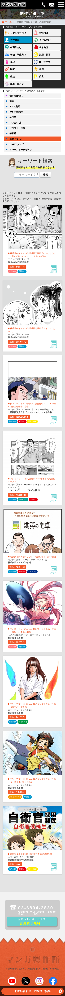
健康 (41, 69)
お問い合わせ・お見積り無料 (38, 992)
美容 (12, 62)
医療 (12, 69)
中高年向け (15, 47)
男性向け (14, 40)
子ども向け (44, 40)
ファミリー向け (18, 33)
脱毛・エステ (17, 84)
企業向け (43, 47)
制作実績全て (13, 95)
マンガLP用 (12, 122)
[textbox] (26, 175)
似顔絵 (10, 133)
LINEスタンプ (14, 144)
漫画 (9, 101)
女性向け (43, 33)
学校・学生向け (18, 54)
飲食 (41, 76)
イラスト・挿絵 (14, 128)
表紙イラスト (13, 139)
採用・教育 (44, 54)
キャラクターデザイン (18, 149)
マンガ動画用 (13, 112)
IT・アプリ (44, 62)
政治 (12, 76)
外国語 (10, 117)
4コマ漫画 (12, 106)
